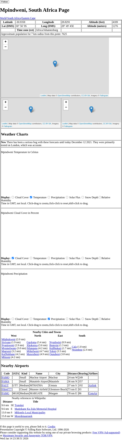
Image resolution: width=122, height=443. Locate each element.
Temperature (40, 197)
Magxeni (6, 351)
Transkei (19, 405)
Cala (74, 346)
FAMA (5, 381)
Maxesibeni (33, 354)
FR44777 (7, 389)
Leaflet (43, 95)
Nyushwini (55, 342)
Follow (4, 1)
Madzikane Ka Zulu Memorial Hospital (35, 408)
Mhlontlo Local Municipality (30, 412)
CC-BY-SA (85, 95)
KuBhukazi (55, 348)
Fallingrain (104, 95)
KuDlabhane (8, 354)
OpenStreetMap (64, 95)
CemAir (93, 393)
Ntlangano (32, 348)
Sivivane (6, 342)
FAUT (5, 385)
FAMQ (5, 377)
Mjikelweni (33, 351)
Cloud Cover (22, 197)
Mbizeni (5, 357)
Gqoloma (32, 342)
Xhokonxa (32, 345)
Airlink (92, 385)
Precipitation (58, 197)
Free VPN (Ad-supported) (106, 432)
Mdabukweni (8, 339)
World (3, 18)
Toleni (52, 351)
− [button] (5, 47)
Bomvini (54, 345)
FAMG (5, 393)
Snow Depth (91, 197)
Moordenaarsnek (23, 416)
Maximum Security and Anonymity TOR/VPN (27, 435)
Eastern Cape (28, 18)
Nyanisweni (7, 345)
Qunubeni (54, 354)
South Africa (14, 18)
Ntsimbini (77, 349)
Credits (51, 426)
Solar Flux (74, 197)
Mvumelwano (8, 348)
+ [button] (5, 41)
